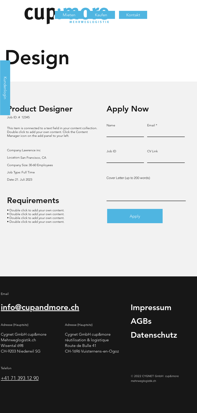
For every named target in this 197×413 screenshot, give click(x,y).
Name (111, 125)
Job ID (111, 151)
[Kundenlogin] (5, 87)
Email (151, 125)
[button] (69, 15)
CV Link (152, 151)
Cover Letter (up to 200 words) (128, 177)
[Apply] (135, 216)
